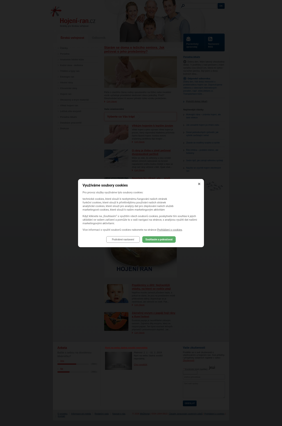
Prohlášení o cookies (169, 229)
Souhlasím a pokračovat (159, 239)
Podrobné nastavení (123, 239)
